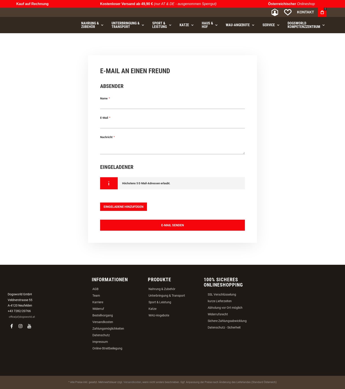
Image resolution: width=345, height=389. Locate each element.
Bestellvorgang (102, 315)
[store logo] (42, 12)
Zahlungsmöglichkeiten (108, 328)
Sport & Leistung (160, 302)
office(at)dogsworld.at (22, 316)
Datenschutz (101, 335)
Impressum (100, 341)
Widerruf (98, 308)
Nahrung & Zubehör (162, 289)
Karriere (97, 302)
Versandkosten (102, 322)
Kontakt (305, 12)
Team (96, 295)
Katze (152, 308)
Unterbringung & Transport (167, 295)
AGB (95, 289)
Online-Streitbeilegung (107, 348)
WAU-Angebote (159, 315)
